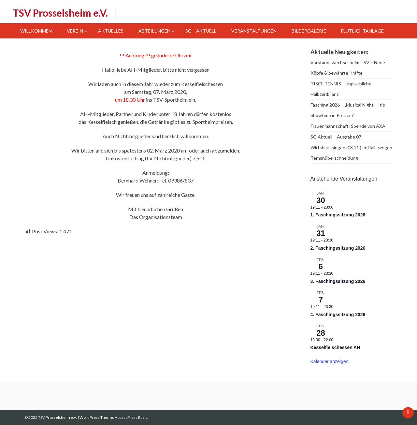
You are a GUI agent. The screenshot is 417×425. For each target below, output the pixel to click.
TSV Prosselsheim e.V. (60, 13)
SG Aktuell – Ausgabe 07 (335, 136)
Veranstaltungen (254, 31)
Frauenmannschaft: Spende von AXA (347, 126)
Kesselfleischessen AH (335, 347)
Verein (75, 31)
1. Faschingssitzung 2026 (338, 214)
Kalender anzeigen (329, 361)
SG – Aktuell (200, 31)
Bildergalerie (309, 31)
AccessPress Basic (131, 417)
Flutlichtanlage (362, 31)
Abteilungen (154, 31)
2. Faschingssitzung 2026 (338, 248)
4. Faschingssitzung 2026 (338, 314)
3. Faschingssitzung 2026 (338, 281)
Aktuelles (110, 31)
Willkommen (36, 31)
